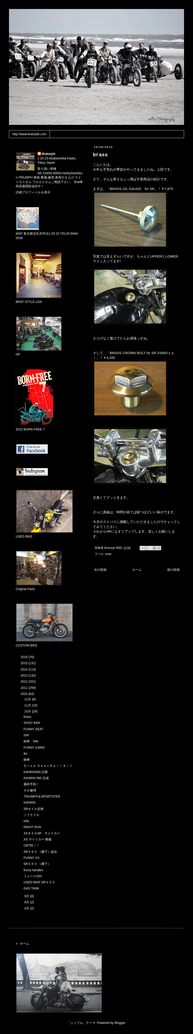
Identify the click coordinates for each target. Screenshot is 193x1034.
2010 (25, 694)
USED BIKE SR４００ (39, 882)
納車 (27, 759)
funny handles (33, 870)
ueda (108, 554)
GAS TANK (31, 888)
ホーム (137, 569)
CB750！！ (31, 845)
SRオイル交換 (34, 809)
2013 (25, 675)
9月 (27, 896)
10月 (28, 711)
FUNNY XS (31, 858)
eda (26, 821)
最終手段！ (31, 784)
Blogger (119, 1023)
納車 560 (31, 741)
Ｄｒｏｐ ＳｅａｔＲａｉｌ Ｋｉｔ (48, 765)
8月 (27, 902)
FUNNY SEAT (33, 729)
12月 (28, 699)
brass (27, 717)
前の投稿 (173, 569)
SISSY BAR (32, 723)
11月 (28, 705)
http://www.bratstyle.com (29, 134)
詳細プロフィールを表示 (33, 192)
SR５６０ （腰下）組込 (40, 851)
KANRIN (29, 802)
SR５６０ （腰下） (37, 864)
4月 (27, 908)
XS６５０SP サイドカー (42, 833)
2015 (25, 663)
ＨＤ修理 (30, 790)
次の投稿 (100, 569)
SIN (26, 735)
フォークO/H (33, 876)
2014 (25, 669)
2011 (25, 688)
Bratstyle (48, 154)
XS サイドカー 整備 (37, 839)
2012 (25, 681)
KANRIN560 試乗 (36, 772)
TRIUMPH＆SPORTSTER (42, 796)
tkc (26, 753)
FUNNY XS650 (34, 747)
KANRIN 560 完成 (36, 778)
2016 (25, 657)
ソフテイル (31, 815)
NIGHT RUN (32, 827)
